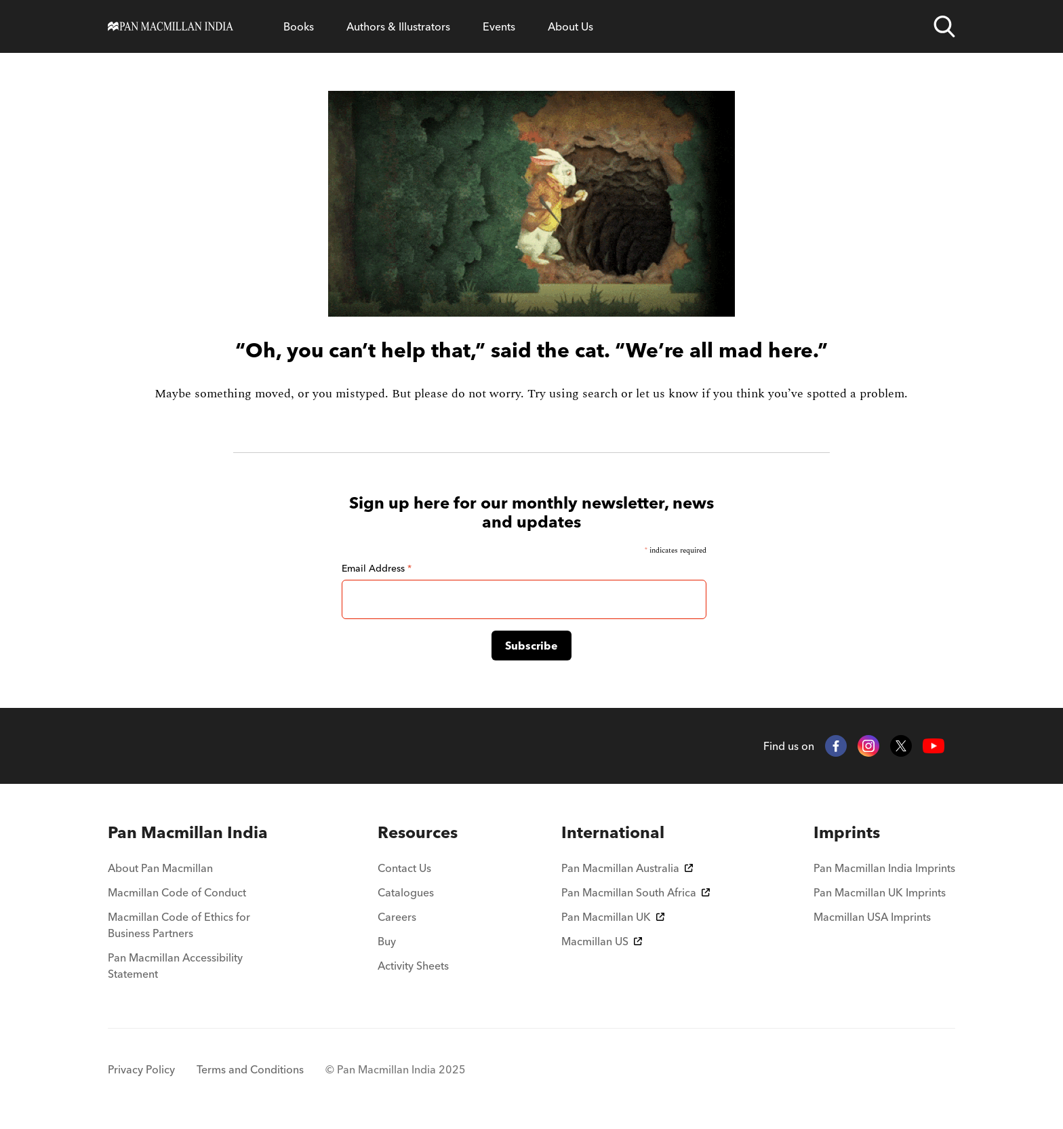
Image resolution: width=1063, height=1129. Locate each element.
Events (499, 26)
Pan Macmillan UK (612, 917)
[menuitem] (191, 833)
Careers (397, 917)
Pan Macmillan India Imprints (884, 868)
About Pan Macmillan (160, 868)
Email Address (377, 568)
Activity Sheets (413, 965)
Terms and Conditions (250, 1069)
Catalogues (406, 892)
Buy (387, 941)
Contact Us (404, 868)
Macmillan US (601, 941)
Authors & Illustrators (398, 26)
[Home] (170, 26)
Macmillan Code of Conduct (177, 892)
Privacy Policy (141, 1069)
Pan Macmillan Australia (627, 868)
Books (298, 26)
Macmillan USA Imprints (872, 917)
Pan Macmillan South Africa (635, 892)
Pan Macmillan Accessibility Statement (175, 966)
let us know (667, 393)
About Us (570, 26)
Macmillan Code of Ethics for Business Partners (179, 925)
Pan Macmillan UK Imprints (880, 892)
